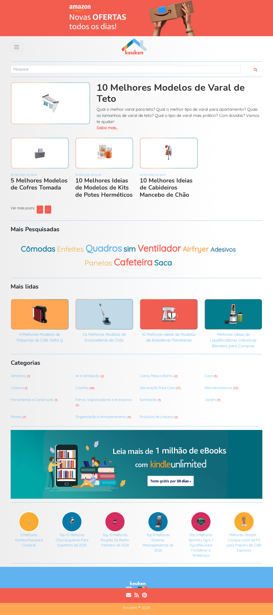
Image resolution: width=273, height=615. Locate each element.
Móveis (18, 417)
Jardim (213, 400)
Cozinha (85, 388)
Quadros (104, 248)
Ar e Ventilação (90, 376)
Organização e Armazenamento (103, 417)
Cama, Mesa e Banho (159, 376)
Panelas (98, 262)
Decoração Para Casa (160, 388)
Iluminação (150, 400)
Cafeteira (133, 262)
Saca (163, 262)
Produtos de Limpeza (159, 417)
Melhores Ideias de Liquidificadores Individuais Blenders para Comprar (233, 340)
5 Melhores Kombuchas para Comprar (29, 540)
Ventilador (159, 248)
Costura (19, 388)
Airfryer (196, 249)
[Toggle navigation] (17, 47)
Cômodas (38, 249)
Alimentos (20, 376)
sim (129, 249)
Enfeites (70, 249)
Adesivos (223, 249)
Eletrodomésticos (221, 388)
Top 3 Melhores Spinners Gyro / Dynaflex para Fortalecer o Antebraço (201, 545)
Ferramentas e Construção (34, 400)
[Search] (126, 69)
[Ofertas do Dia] (136, 18)
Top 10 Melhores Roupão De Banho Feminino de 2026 (115, 540)
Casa (211, 376)
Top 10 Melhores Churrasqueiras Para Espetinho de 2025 (72, 540)
